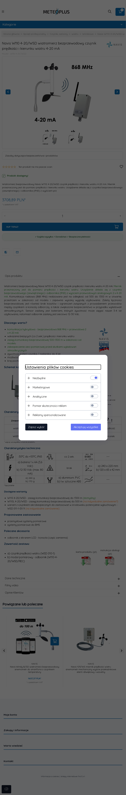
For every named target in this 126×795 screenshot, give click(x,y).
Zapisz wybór (36, 427)
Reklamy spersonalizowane (49, 415)
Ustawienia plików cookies (49, 367)
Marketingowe (41, 387)
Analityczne (40, 396)
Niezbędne (39, 378)
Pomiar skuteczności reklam (50, 405)
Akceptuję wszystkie (86, 427)
